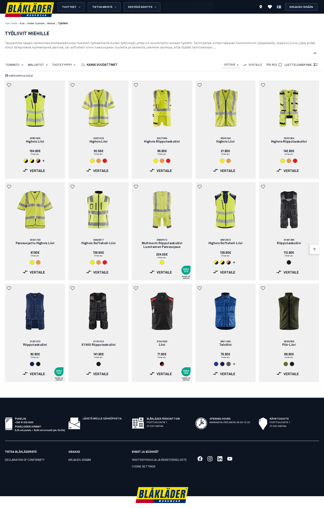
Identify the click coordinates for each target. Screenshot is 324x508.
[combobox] (231, 65)
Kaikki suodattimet (99, 65)
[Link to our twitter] (209, 449)
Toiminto (15, 64)
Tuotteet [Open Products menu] (71, 7)
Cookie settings (143, 457)
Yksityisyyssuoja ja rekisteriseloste (159, 451)
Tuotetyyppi (64, 64)
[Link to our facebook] (200, 449)
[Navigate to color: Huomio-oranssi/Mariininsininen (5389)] (38, 161)
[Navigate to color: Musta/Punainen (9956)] (162, 364)
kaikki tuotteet (35, 23)
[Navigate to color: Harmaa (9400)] (228, 364)
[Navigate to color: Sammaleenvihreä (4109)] (286, 364)
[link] (35, 129)
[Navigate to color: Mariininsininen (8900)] (222, 364)
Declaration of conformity (24, 451)
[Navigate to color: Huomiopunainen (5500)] (104, 161)
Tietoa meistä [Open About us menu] (104, 7)
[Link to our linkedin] (219, 449)
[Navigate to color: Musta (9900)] (289, 262)
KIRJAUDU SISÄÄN (79, 451)
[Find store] (260, 7)
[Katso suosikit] (269, 6)
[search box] (184, 7)
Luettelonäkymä (301, 64)
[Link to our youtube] (229, 449)
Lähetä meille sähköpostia (102, 409)
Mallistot (38, 64)
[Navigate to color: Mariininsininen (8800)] (32, 364)
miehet (51, 23)
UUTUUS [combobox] (229, 64)
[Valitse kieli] (279, 6)
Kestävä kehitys (142, 7)
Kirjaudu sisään (301, 7)
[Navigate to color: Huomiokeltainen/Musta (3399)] (32, 161)
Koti (22, 23)
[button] (9, 85)
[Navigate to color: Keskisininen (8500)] (216, 364)
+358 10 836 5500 (24, 413)
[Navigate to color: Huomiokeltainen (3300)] (92, 161)
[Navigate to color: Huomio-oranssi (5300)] (98, 161)
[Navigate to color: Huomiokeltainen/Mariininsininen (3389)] (26, 161)
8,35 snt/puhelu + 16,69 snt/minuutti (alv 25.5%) (40, 421)
